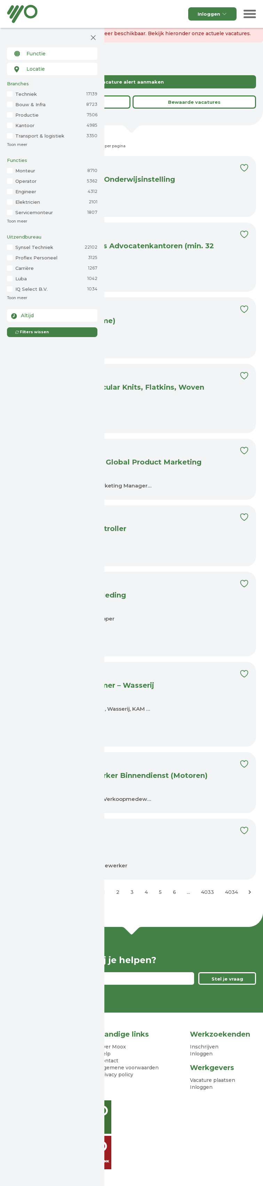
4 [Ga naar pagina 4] (146, 892)
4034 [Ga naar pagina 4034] (231, 892)
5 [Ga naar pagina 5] (160, 892)
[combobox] (52, 53)
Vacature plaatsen (212, 1080)
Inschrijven (204, 1047)
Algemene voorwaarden (128, 1067)
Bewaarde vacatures (194, 102)
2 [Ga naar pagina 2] (117, 892)
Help (104, 1054)
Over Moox (112, 1047)
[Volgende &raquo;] (250, 892)
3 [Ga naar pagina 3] (132, 892)
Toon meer (17, 144)
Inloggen (212, 14)
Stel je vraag (227, 979)
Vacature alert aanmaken (131, 82)
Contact (108, 1061)
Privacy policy (115, 1074)
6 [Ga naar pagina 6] (174, 892)
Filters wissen (32, 332)
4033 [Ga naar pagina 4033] (207, 892)
